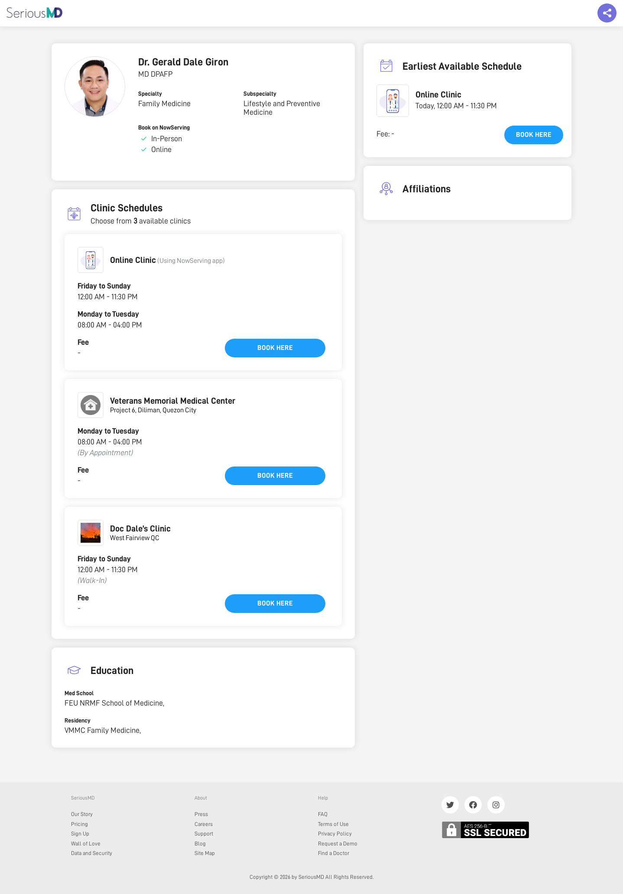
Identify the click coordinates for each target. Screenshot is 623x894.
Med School (79, 693)
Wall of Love (86, 843)
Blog (200, 843)
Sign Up (80, 833)
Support (204, 833)
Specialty (150, 94)
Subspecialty (259, 94)
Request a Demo (337, 843)
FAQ (323, 814)
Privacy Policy (335, 833)
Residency (78, 720)
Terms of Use (333, 824)
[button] (91, 260)
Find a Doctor (333, 853)
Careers (204, 824)
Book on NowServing (164, 127)
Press (201, 814)
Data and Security (91, 853)
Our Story (82, 814)
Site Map (205, 853)
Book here (275, 347)
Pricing (79, 824)
